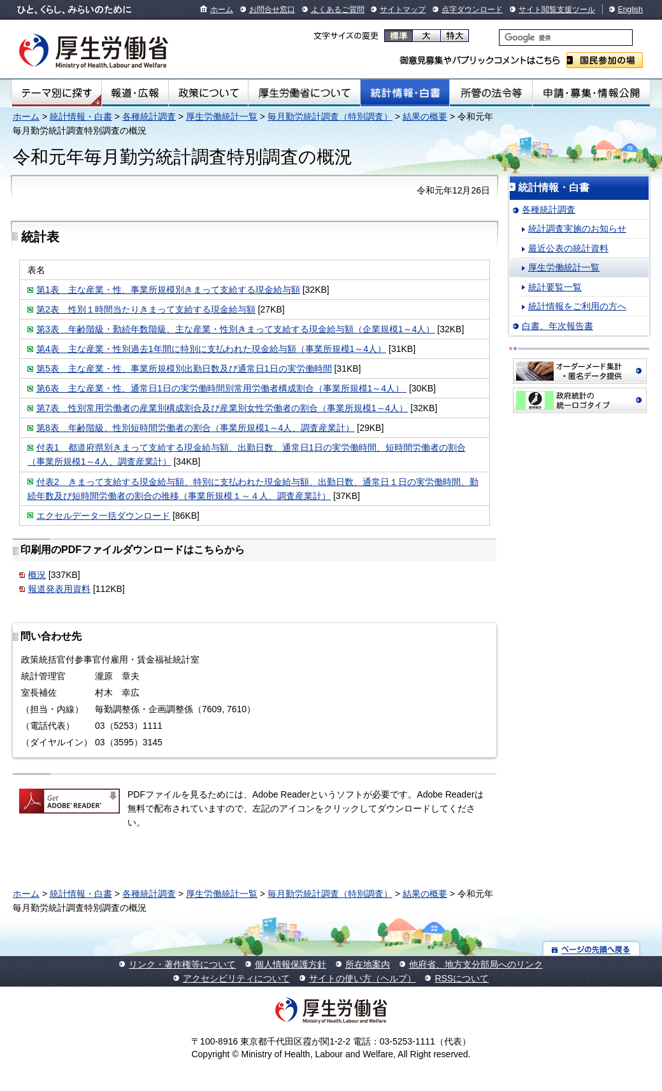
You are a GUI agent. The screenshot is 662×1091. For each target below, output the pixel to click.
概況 (37, 575)
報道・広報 (135, 93)
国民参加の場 (604, 60)
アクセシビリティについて (236, 978)
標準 (398, 35)
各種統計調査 (149, 116)
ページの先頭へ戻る (591, 948)
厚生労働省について (303, 93)
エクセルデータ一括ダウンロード (103, 515)
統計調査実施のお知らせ (577, 228)
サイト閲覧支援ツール (557, 9)
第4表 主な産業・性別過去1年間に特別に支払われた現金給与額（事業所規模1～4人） (211, 349)
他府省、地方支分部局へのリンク (476, 964)
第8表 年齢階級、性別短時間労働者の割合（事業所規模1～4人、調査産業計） (195, 428)
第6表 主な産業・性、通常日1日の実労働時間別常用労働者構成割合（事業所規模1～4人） (221, 388)
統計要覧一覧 (555, 287)
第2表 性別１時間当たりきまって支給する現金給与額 (145, 309)
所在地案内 (367, 964)
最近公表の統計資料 (568, 248)
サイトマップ (403, 9)
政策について (208, 93)
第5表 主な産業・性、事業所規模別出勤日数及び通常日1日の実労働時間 (184, 368)
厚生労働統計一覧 (221, 116)
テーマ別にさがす (57, 93)
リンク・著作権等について (182, 964)
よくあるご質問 (337, 9)
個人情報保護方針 (290, 964)
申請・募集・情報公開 (591, 93)
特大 (454, 35)
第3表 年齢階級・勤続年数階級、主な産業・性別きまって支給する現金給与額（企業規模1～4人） (235, 329)
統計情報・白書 (405, 93)
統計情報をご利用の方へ (577, 306)
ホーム (221, 9)
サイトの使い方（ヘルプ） (362, 978)
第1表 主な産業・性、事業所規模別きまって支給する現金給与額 (168, 290)
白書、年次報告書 (557, 326)
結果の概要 (425, 116)
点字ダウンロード (472, 9)
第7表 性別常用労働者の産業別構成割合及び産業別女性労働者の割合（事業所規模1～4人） (222, 408)
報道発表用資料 (59, 589)
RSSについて (462, 978)
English (630, 9)
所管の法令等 (491, 93)
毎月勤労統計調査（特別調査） (330, 116)
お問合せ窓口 (272, 9)
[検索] (566, 37)
